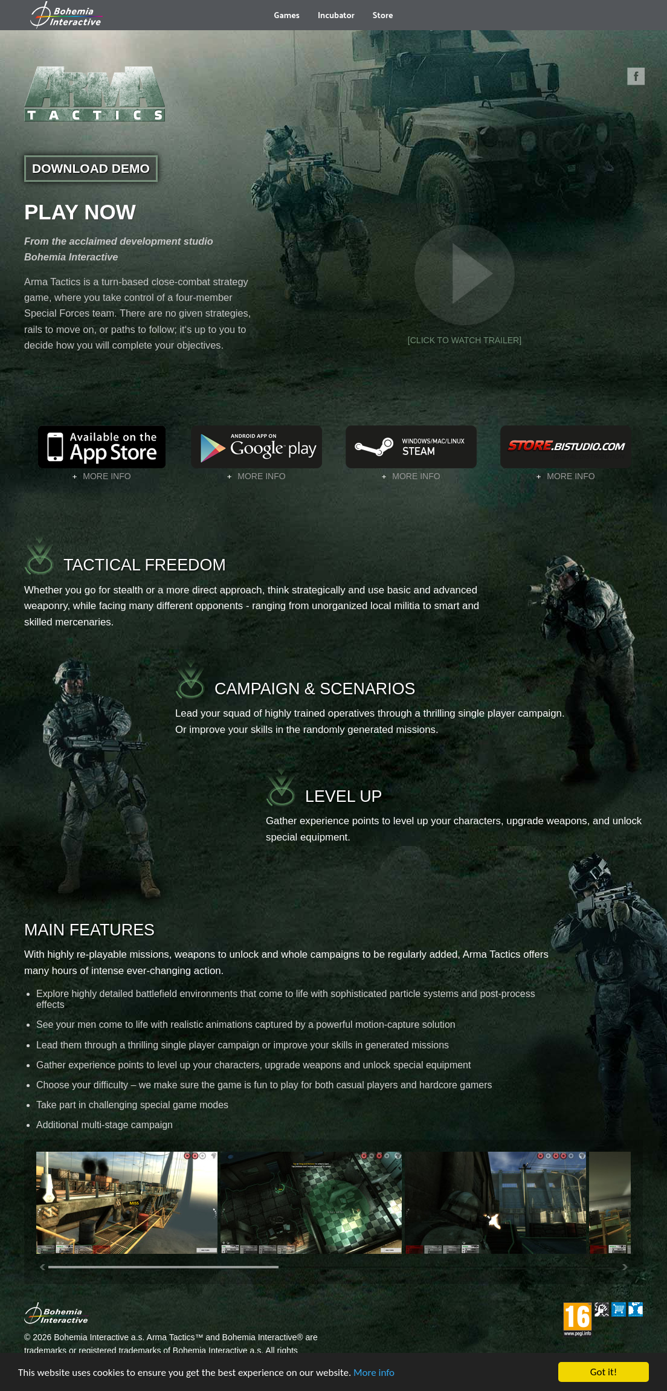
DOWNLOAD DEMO (91, 168)
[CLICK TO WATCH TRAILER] (464, 281)
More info (374, 1372)
